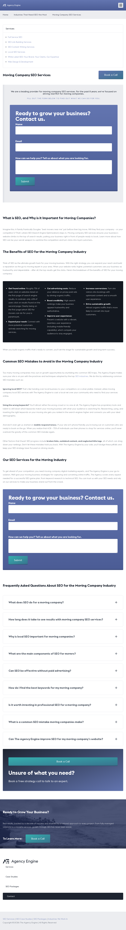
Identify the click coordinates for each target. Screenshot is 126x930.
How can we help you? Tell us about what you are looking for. (52, 158)
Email (18, 141)
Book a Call (111, 74)
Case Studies (12, 876)
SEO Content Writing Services (21, 47)
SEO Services (8, 919)
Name (18, 124)
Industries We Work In (58, 919)
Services (9, 867)
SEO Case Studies (24, 919)
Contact (11, 896)
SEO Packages (12, 886)
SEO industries (81, 376)
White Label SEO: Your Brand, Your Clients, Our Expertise (33, 57)
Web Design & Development (20, 61)
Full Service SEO (15, 37)
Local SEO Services (16, 52)
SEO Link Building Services (19, 42)
